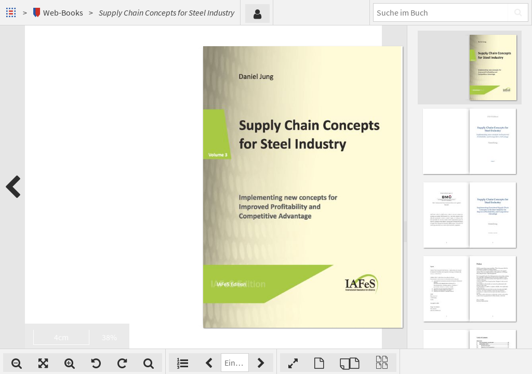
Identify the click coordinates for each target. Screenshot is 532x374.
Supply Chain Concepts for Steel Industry (166, 12)
